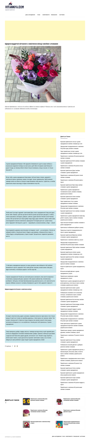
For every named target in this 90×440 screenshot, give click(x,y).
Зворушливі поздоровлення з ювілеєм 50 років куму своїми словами (71, 423)
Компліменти (46, 14)
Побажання (54, 15)
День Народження (31, 15)
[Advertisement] (45, 30)
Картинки (61, 14)
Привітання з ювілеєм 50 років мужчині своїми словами (39, 399)
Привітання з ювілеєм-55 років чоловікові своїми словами (39, 410)
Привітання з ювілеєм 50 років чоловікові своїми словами (71, 399)
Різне (39, 15)
